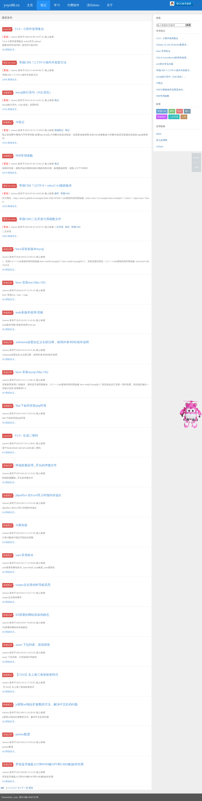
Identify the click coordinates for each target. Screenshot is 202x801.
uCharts (159, 146)
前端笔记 (8, 122)
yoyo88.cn (11, 5)
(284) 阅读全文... (10, 79)
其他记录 (8, 249)
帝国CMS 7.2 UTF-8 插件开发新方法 (42, 62)
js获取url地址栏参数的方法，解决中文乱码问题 (47, 704)
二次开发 (58, 227)
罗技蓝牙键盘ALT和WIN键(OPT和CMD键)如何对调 (49, 764)
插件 (56, 193)
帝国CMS (65, 193)
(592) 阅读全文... (10, 142)
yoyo (16, 797)
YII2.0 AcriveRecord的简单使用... (172, 57)
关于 (110, 5)
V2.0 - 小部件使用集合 (29, 28)
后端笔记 (8, 92)
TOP (196, 167)
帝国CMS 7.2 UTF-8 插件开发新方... (173, 70)
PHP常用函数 (24, 155)
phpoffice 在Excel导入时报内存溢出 (38, 495)
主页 (30, 5)
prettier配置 (23, 734)
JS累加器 (21, 525)
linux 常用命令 (163, 51)
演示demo (93, 5)
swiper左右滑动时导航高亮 (33, 584)
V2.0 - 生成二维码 (26, 435)
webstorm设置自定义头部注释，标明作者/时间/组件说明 (52, 342)
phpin (158, 133)
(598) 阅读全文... (10, 236)
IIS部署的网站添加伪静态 (32, 614)
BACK (196, 157)
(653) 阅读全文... (10, 172)
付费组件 (73, 5)
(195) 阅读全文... (10, 109)
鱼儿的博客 (161, 140)
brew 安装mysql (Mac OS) (32, 372)
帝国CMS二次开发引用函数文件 (40, 219)
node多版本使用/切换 (29, 312)
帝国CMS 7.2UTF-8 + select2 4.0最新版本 (45, 185)
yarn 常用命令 (24, 555)
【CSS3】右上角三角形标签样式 (37, 674)
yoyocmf (7, 29)
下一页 (24, 788)
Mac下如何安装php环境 (31, 405)
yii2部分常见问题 (164, 64)
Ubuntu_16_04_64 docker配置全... (172, 44)
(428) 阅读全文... (10, 206)
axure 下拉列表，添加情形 (33, 644)
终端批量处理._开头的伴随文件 (36, 465)
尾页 (31, 788)
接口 (187, 111)
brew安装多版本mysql (30, 249)
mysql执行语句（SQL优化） (34, 92)
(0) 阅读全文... (9, 49)
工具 (184, 116)
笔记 (43, 5)
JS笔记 (20, 122)
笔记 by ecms (10, 62)
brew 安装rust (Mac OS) (30, 282)
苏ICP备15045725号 (29, 797)
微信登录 (197, 5)
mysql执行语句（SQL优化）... (171, 76)
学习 (57, 5)
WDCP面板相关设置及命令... (170, 89)
